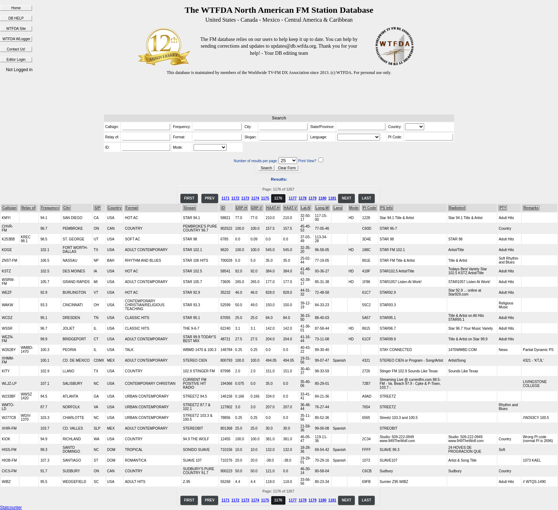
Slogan (189, 208)
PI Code (369, 208)
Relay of (28, 208)
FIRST (189, 198)
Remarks (530, 208)
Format (132, 208)
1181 (332, 198)
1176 (278, 198)
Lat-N (305, 208)
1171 (225, 198)
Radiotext (457, 208)
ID (223, 208)
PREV (210, 198)
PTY (502, 208)
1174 (255, 198)
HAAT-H (273, 208)
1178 (302, 198)
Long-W (322, 208)
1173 (245, 198)
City (66, 208)
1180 (322, 198)
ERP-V (256, 208)
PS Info (386, 208)
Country (114, 208)
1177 (292, 198)
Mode (354, 208)
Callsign (9, 208)
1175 (265, 198)
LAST (366, 198)
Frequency (50, 208)
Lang (337, 208)
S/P (97, 208)
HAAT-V (290, 208)
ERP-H (241, 208)
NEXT (346, 198)
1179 (312, 198)
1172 (235, 198)
